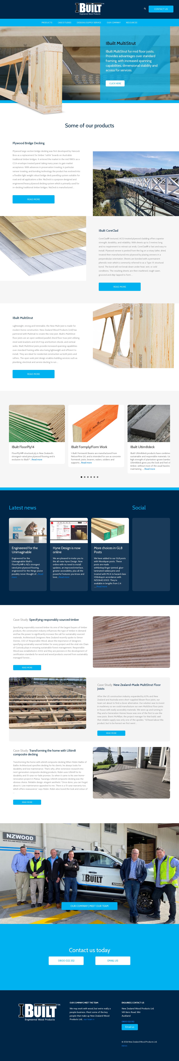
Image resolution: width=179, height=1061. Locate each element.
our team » (89, 1019)
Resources (131, 22)
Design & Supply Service (89, 22)
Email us (113, 960)
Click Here (115, 83)
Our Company (114, 22)
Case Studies (64, 22)
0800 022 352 (66, 960)
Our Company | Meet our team (89, 906)
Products (47, 22)
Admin (124, 1045)
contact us (161, 9)
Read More (33, 199)
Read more (37, 459)
